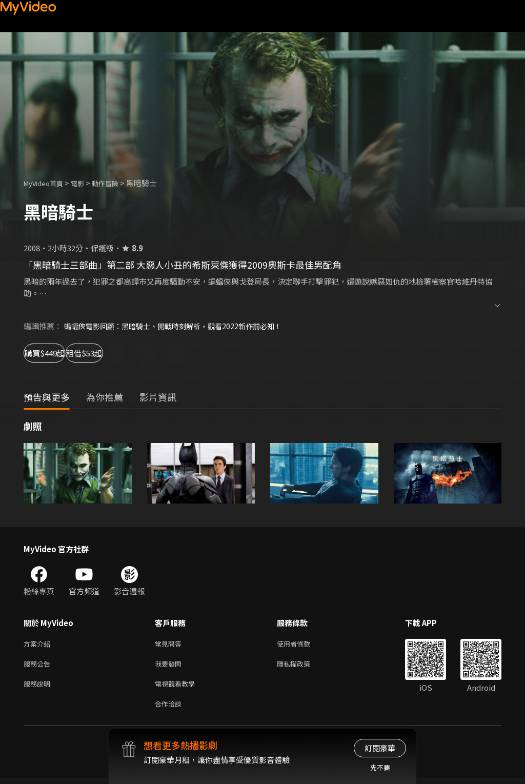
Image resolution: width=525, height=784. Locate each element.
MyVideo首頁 (47, 182)
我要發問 (170, 665)
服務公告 (39, 665)
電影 (85, 182)
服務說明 (39, 687)
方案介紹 (39, 644)
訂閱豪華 (380, 747)
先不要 (380, 767)
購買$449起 (56, 353)
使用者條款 (302, 644)
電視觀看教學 (178, 687)
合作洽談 (170, 708)
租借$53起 (128, 353)
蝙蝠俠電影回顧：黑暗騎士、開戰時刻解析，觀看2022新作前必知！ (180, 325)
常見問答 (170, 644)
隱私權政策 (302, 665)
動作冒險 (116, 182)
